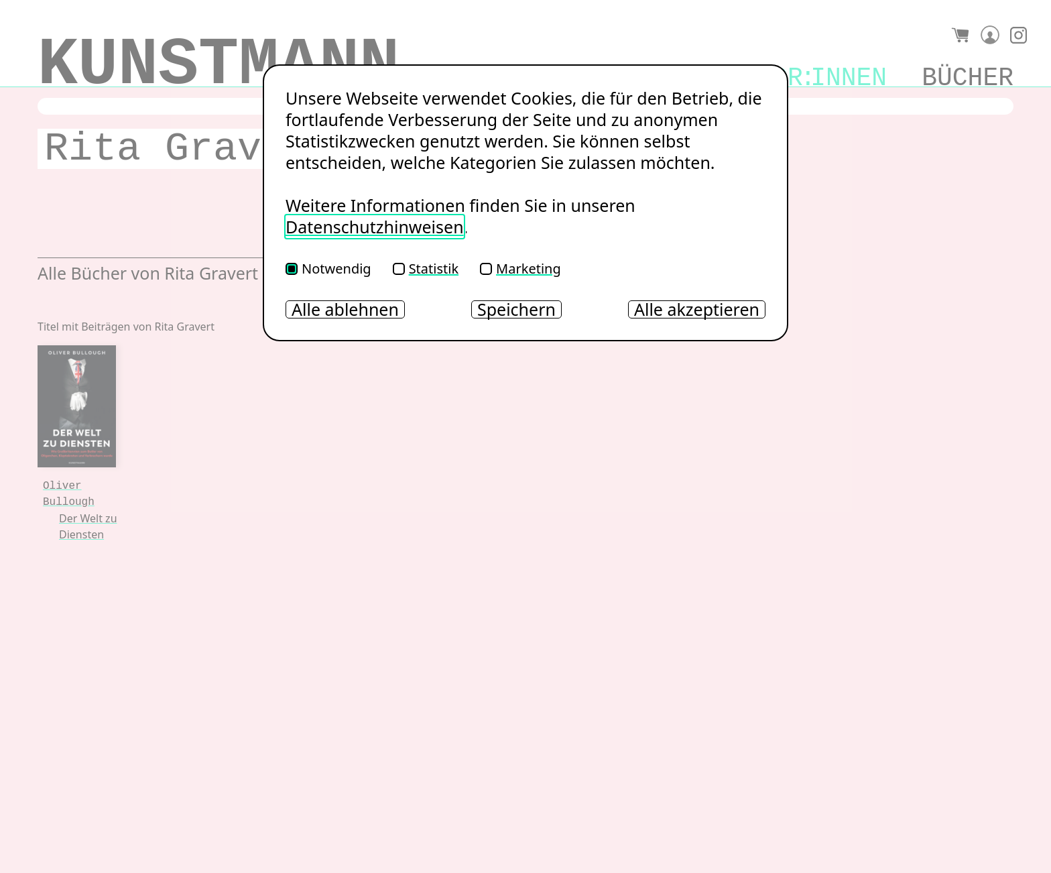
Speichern (516, 309)
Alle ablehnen (345, 309)
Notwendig (328, 268)
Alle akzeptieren (696, 309)
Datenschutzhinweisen (375, 226)
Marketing (520, 268)
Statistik (425, 268)
